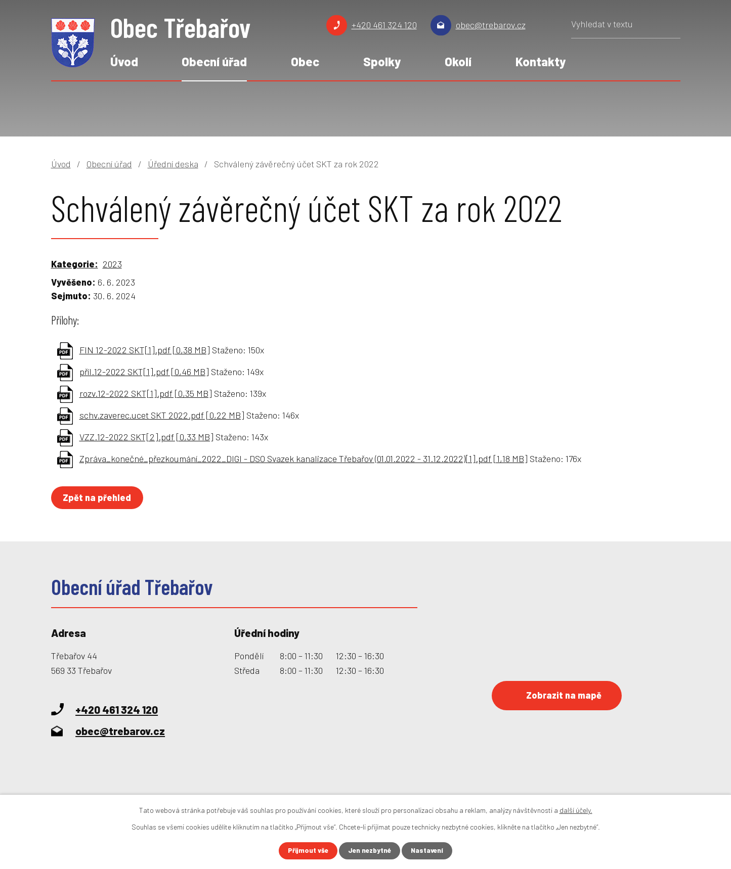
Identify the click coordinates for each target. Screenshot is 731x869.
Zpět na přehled (99, 497)
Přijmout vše (305, 850)
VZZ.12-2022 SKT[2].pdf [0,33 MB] (146, 436)
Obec (305, 61)
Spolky (382, 61)
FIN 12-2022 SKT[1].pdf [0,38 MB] (144, 349)
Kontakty (540, 61)
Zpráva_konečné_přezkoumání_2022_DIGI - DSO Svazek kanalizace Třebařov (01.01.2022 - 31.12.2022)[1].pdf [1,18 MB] (303, 458)
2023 (112, 263)
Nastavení (429, 850)
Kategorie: (74, 263)
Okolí (458, 61)
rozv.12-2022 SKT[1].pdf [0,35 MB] (145, 393)
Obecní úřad (214, 61)
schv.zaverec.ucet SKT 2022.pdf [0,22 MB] (161, 415)
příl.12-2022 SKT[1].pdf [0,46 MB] (144, 371)
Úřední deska (173, 163)
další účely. (576, 809)
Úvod (124, 61)
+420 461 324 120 (384, 24)
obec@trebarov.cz (491, 24)
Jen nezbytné (370, 850)
